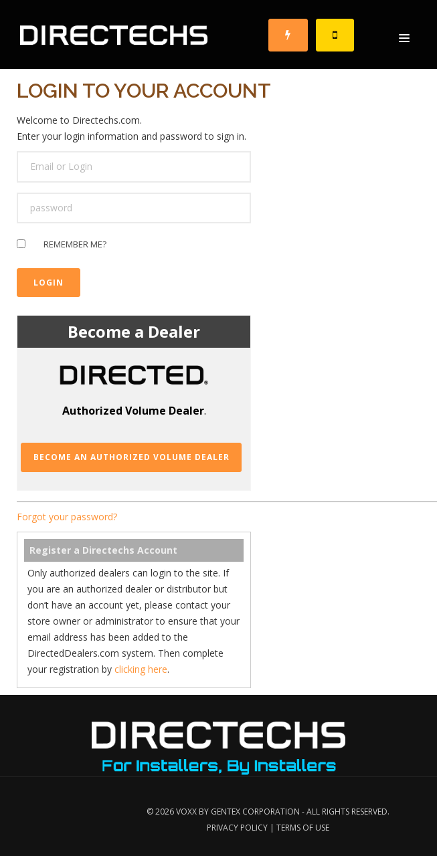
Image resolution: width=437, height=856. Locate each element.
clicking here (140, 669)
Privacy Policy (237, 827)
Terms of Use (302, 827)
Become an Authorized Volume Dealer (131, 457)
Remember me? (74, 246)
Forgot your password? (67, 516)
